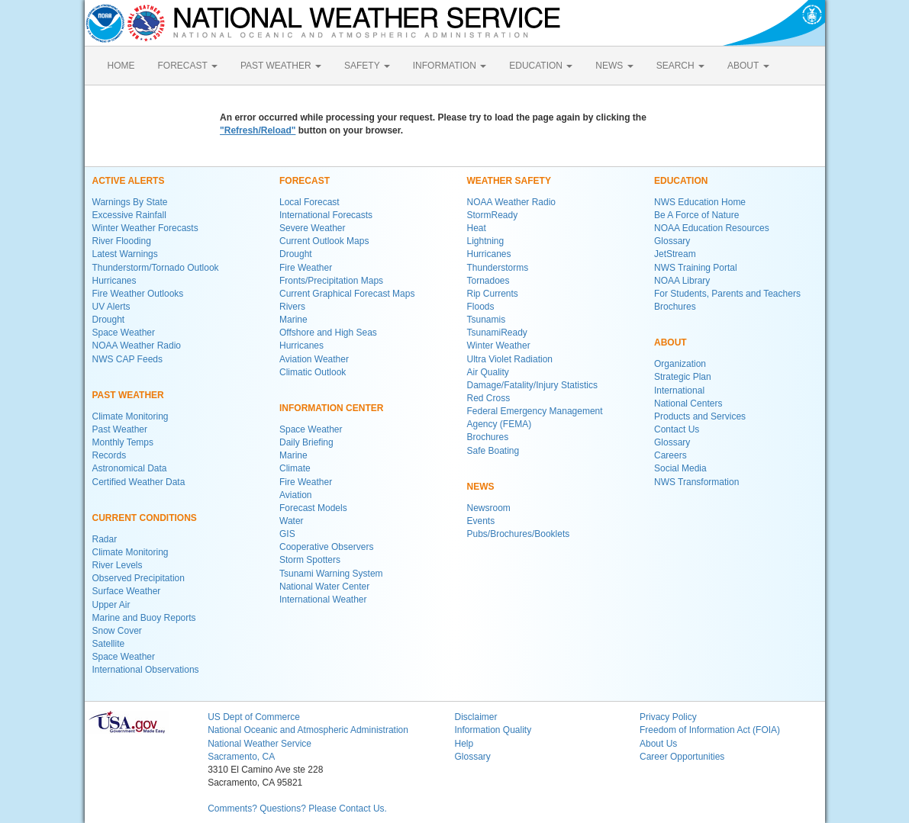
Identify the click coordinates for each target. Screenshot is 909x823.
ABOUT (748, 65)
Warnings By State (130, 202)
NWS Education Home (700, 202)
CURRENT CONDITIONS (144, 518)
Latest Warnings (125, 254)
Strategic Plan (682, 376)
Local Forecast (309, 202)
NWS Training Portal (695, 267)
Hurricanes (114, 280)
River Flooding (121, 241)
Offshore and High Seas (328, 332)
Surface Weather (126, 591)
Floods (481, 306)
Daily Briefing (306, 442)
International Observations (145, 669)
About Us (658, 743)
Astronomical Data (129, 468)
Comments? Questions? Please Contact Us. (297, 808)
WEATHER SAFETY (509, 180)
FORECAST (188, 65)
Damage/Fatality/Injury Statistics (532, 385)
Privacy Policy (668, 717)
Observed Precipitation (138, 578)
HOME (121, 65)
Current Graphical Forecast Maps (346, 293)
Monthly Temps (122, 442)
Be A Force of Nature (696, 215)
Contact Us (676, 429)
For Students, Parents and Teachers (727, 293)
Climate (295, 468)
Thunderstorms (498, 267)
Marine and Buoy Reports (144, 617)
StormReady (492, 215)
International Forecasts (325, 215)
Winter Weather (498, 345)
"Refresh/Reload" (257, 130)
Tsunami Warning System (331, 573)
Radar (105, 539)
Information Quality (492, 730)
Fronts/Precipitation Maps (331, 280)
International (679, 390)
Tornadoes (488, 280)
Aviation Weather (314, 359)
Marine (293, 319)
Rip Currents (492, 293)
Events (481, 521)
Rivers (292, 306)
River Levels (117, 565)
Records (109, 455)
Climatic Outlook (312, 372)
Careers (670, 455)
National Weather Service (259, 743)
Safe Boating (493, 450)
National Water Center (324, 586)
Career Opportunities (682, 756)
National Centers (688, 403)
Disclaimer (475, 717)
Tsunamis (486, 319)
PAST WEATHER (280, 65)
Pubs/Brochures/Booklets (518, 534)
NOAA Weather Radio (137, 345)
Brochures (488, 437)
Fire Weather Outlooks (138, 293)
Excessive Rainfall (129, 215)
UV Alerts (111, 306)
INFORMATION (449, 65)
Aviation (295, 495)
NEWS (614, 65)
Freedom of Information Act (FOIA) (710, 730)
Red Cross (489, 398)
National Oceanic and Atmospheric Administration (308, 730)
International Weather (323, 599)
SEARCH (680, 65)
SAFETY (367, 65)
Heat (476, 228)
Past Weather (119, 429)
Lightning (485, 241)
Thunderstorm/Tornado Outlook (155, 267)
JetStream (675, 254)
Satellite (108, 643)
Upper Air (111, 605)
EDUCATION (540, 65)
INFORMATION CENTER (331, 408)
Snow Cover (117, 630)
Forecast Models (313, 508)
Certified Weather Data (138, 482)
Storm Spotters (309, 560)
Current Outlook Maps (324, 241)
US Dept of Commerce (254, 717)
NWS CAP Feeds (127, 359)
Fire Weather (305, 267)
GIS (287, 534)
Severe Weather (312, 228)
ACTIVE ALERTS (128, 180)
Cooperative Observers (326, 547)
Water (291, 521)
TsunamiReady (497, 332)
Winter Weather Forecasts (145, 228)
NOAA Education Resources (711, 228)
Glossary (672, 241)
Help (463, 743)
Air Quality (488, 372)
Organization (680, 363)
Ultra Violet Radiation (510, 359)
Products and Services (700, 416)
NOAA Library (682, 280)
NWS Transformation (696, 482)
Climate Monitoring (130, 416)
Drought (108, 319)
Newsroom (489, 508)
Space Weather (124, 332)
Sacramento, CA (241, 756)
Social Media (680, 468)
